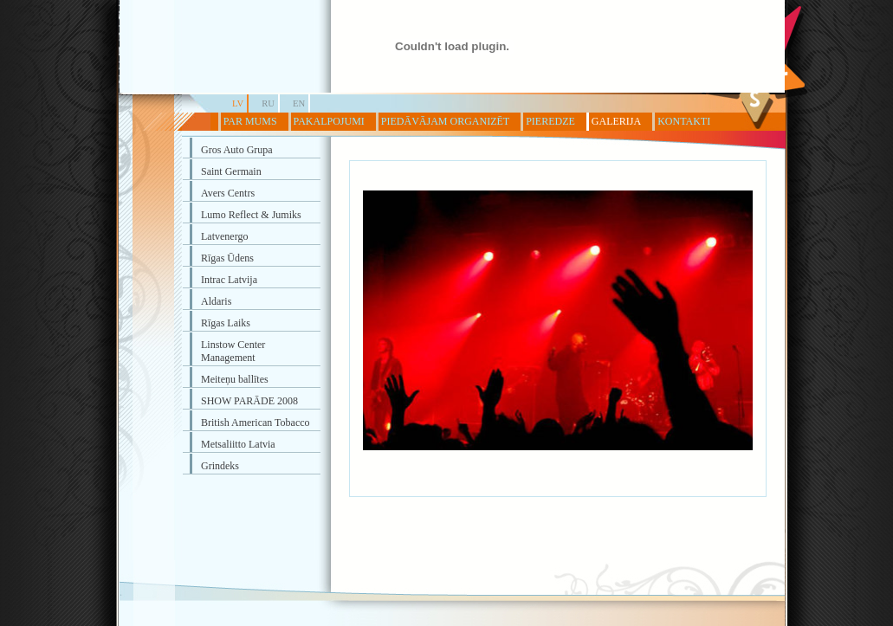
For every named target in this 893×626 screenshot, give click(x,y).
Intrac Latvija (229, 280)
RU (268, 103)
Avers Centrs (228, 193)
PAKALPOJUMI (329, 121)
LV (237, 103)
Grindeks (220, 466)
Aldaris (216, 301)
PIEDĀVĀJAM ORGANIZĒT (445, 121)
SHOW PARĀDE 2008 (249, 401)
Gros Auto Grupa (237, 150)
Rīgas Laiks (225, 323)
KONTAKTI (683, 121)
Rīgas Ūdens (227, 258)
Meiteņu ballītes (235, 379)
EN (299, 103)
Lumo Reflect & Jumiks (251, 215)
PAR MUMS (250, 121)
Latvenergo (224, 236)
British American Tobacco (255, 422)
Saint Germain (231, 171)
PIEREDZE (550, 121)
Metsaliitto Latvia (238, 444)
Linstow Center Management (233, 351)
